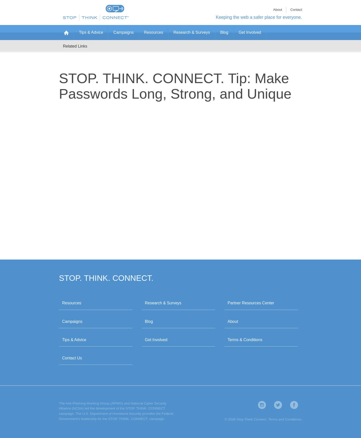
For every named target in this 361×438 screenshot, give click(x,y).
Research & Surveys (191, 32)
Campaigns (123, 32)
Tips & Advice (91, 32)
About (277, 10)
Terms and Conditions (284, 419)
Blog (224, 32)
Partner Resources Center (251, 303)
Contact (296, 10)
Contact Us (72, 358)
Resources (153, 32)
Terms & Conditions (245, 340)
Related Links (75, 46)
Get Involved (250, 32)
